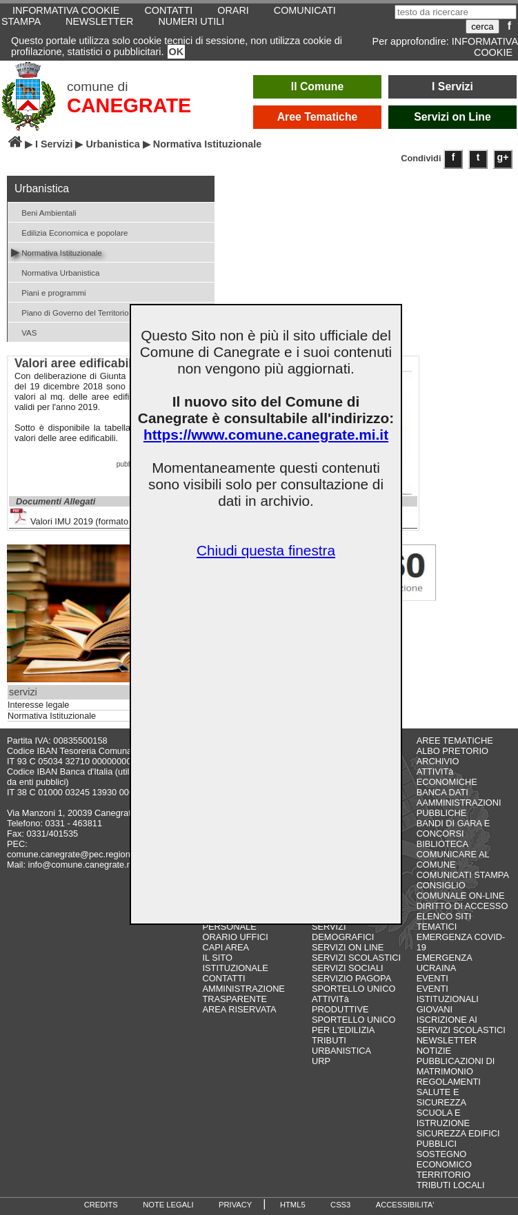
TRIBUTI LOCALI (451, 1185)
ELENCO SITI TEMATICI (444, 921)
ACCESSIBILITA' (405, 1205)
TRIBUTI (329, 1040)
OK (176, 51)
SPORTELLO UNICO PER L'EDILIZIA (353, 1024)
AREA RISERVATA (239, 1009)
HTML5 (293, 1205)
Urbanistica (112, 144)
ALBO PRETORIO (452, 751)
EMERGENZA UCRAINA (444, 962)
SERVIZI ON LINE (347, 947)
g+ (503, 157)
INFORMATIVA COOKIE (485, 47)
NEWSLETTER (99, 21)
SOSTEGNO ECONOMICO (444, 1159)
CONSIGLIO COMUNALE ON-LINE (461, 890)
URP (321, 1061)
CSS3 (340, 1205)
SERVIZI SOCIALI (347, 968)
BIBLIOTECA (442, 844)
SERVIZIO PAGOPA (351, 978)
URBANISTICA (341, 1050)
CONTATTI (223, 978)
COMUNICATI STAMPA (463, 875)
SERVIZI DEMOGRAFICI (343, 931)
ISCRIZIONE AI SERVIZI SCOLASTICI (461, 1024)
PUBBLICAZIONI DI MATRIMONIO (456, 1066)
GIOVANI (434, 1009)
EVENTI (432, 978)
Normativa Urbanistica (55, 272)
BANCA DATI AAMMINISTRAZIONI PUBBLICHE (459, 802)
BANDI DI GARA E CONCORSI (453, 828)
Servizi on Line (452, 117)
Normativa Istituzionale (56, 252)
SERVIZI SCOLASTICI (356, 957)
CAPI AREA (225, 947)
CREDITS (101, 1205)
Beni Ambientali (44, 212)
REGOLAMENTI (449, 1081)
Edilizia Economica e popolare (69, 232)
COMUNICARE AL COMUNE (453, 859)
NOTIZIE (434, 1050)
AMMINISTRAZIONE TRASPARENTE (243, 993)
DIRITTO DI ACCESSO (462, 906)
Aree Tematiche (317, 117)
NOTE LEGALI (168, 1205)
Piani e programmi (48, 292)
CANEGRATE (129, 105)
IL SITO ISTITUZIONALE (235, 962)
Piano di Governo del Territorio (70, 312)
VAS (24, 332)
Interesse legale (38, 705)
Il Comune (317, 86)
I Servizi (452, 86)
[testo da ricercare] (456, 12)
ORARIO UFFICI (235, 937)
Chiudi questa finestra (266, 550)
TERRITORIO (444, 1175)
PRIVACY (235, 1205)
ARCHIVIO (438, 761)
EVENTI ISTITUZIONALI (448, 993)
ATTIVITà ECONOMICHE (447, 776)
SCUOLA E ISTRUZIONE (443, 1117)
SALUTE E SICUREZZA (442, 1097)
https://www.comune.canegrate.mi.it (265, 434)
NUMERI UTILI (191, 21)
